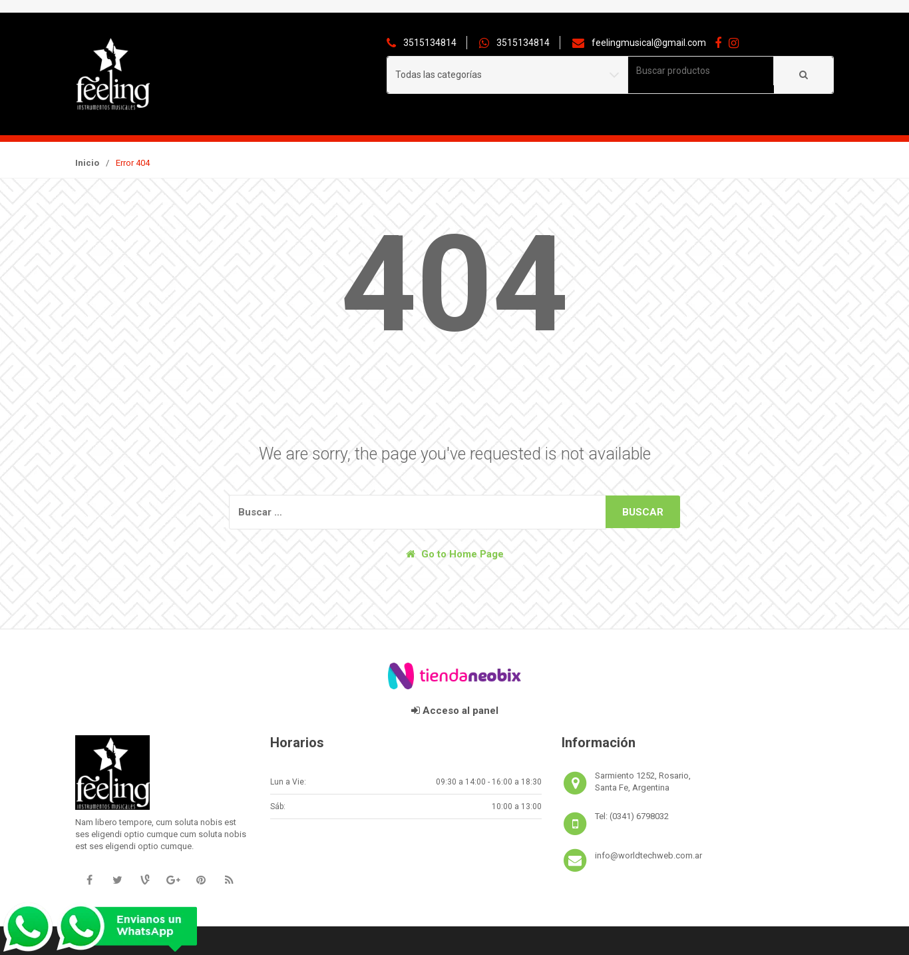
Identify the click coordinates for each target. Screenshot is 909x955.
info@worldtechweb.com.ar (648, 855)
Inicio (87, 163)
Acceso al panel (454, 711)
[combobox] (701, 71)
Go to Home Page (455, 554)
